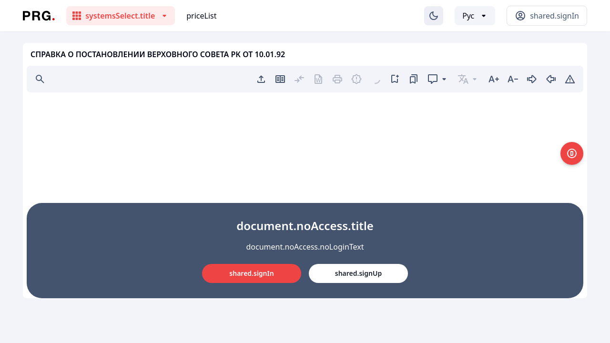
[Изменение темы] (433, 15)
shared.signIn (251, 273)
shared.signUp (358, 273)
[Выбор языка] (475, 15)
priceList (201, 15)
